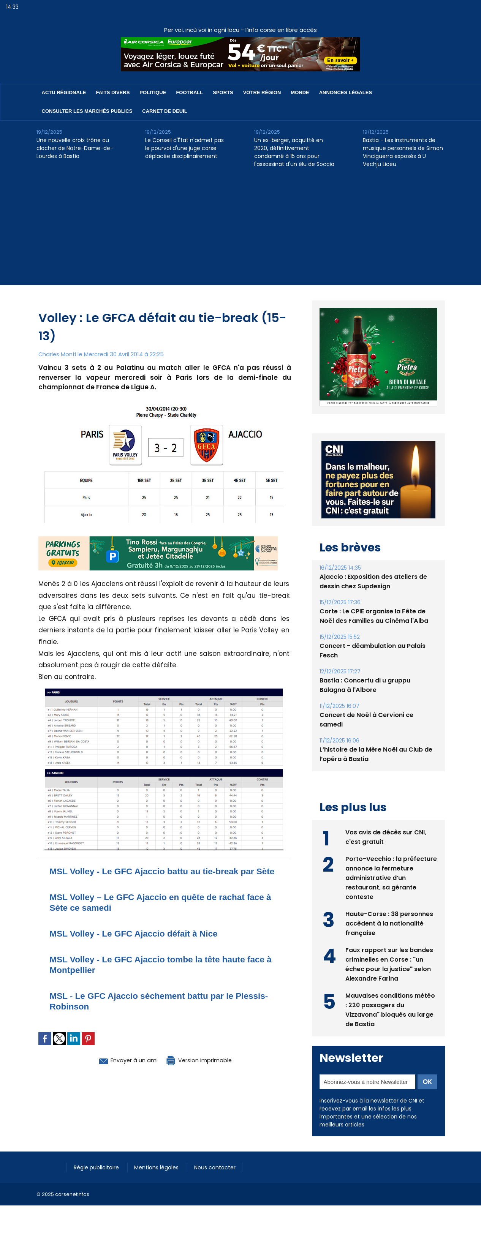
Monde (300, 92)
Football (189, 92)
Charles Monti (57, 354)
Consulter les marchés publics (87, 111)
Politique (152, 92)
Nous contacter (219, 1167)
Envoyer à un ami (122, 1070)
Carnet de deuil (164, 111)
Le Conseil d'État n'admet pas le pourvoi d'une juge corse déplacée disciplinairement (184, 148)
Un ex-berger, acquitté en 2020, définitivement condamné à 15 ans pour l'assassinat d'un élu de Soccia (294, 152)
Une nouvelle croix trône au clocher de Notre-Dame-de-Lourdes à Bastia (74, 148)
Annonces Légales (345, 92)
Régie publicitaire (97, 1167)
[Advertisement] (240, 232)
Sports (223, 92)
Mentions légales (160, 1167)
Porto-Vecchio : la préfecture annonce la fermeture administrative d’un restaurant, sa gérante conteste (391, 877)
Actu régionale (64, 92)
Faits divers (113, 92)
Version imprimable (203, 1070)
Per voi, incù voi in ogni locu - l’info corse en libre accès (240, 30)
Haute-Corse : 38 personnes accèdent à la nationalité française (389, 923)
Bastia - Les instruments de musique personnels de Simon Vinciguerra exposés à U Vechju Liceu (403, 152)
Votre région (262, 92)
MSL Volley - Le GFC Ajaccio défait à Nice (139, 944)
